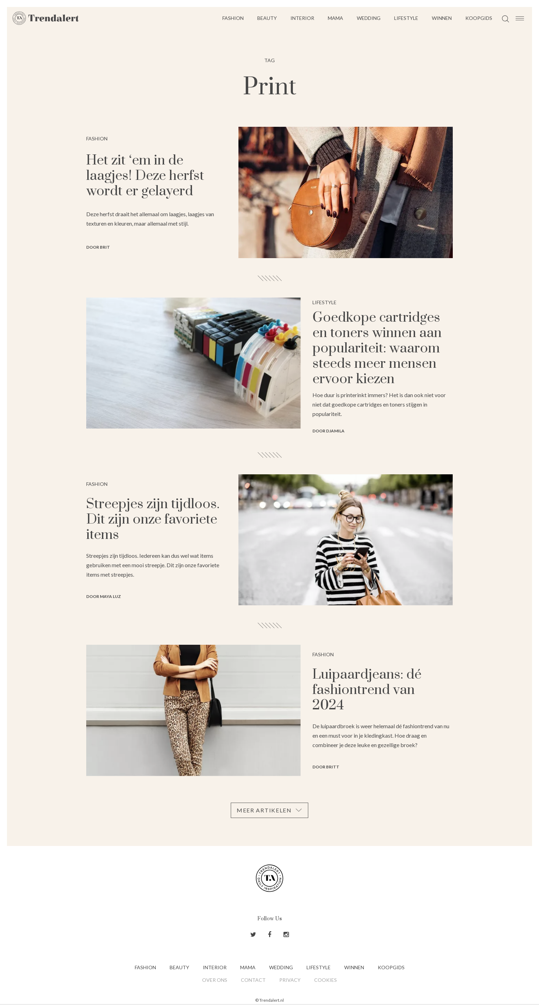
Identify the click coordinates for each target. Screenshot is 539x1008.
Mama (335, 18)
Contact (253, 980)
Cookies (325, 980)
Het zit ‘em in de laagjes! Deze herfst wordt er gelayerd (145, 176)
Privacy (290, 980)
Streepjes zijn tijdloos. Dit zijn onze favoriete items (153, 519)
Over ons (214, 980)
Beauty (267, 18)
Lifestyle (406, 18)
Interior (302, 18)
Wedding (369, 18)
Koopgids (478, 18)
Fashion (233, 18)
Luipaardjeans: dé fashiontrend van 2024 (366, 690)
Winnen (442, 18)
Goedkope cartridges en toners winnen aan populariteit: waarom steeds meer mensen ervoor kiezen (377, 348)
